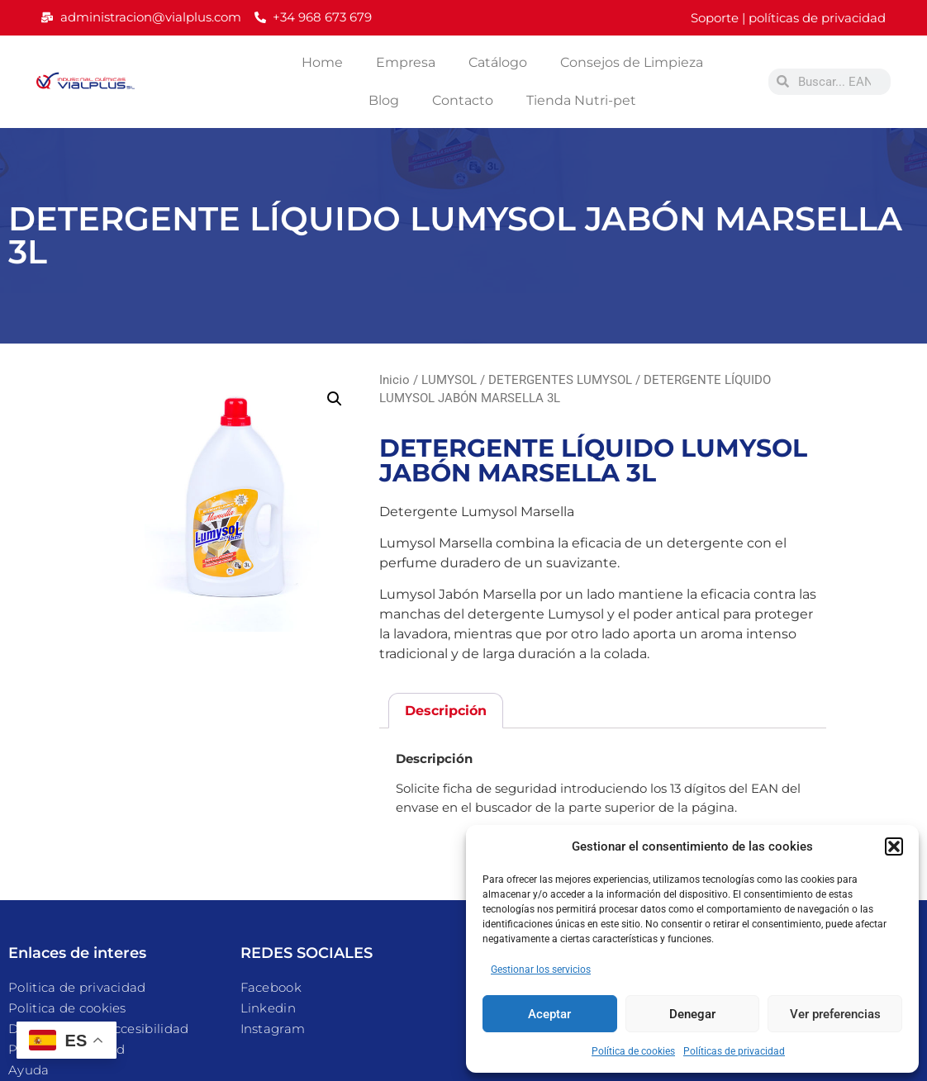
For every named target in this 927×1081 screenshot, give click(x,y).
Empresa (405, 62)
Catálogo (497, 62)
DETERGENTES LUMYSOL (560, 379)
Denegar (692, 1014)
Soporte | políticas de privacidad (788, 18)
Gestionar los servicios (541, 969)
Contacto (462, 100)
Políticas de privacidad (734, 1051)
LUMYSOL (449, 379)
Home (322, 62)
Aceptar (549, 1014)
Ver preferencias (835, 1014)
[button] (894, 846)
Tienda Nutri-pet (581, 100)
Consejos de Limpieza (631, 62)
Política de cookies (633, 1051)
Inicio (394, 379)
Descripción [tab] (446, 710)
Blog (383, 100)
